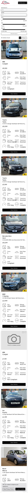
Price (2, 17)
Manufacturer (4, 7)
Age (2, 22)
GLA (4, 238)
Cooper (5, 64)
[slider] (2, 19)
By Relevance (22, 2)
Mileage (3, 28)
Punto (4, 412)
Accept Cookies (20, 489)
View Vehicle (14, 94)
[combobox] (14, 10)
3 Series (5, 296)
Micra (4, 470)
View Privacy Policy (8, 489)
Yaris (4, 122)
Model (2, 12)
